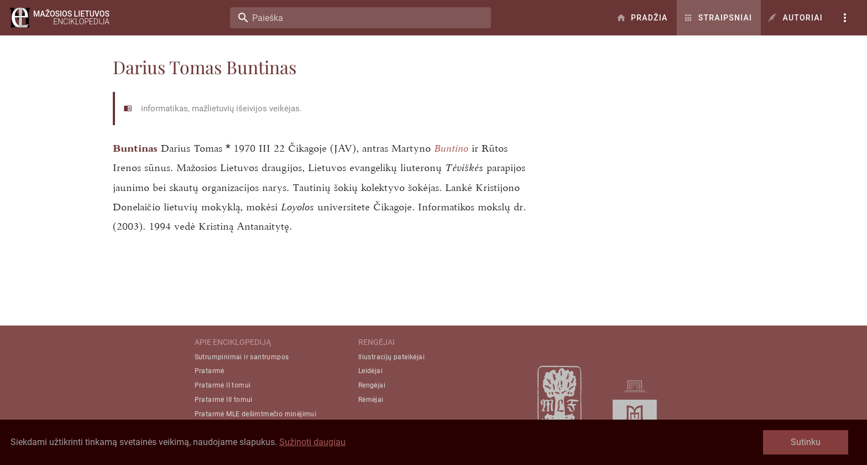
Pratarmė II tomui (223, 385)
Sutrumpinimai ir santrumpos (242, 357)
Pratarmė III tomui (224, 400)
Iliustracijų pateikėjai (391, 357)
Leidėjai (370, 371)
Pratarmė (209, 371)
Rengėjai (371, 385)
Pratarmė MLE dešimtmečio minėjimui (256, 414)
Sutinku (806, 442)
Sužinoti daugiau (312, 442)
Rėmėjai (371, 400)
